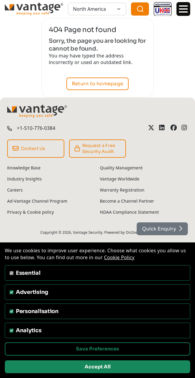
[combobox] (140, 9)
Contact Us (29, 148)
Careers (15, 190)
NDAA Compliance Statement (129, 212)
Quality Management (121, 168)
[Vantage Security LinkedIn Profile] (162, 127)
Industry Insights (24, 179)
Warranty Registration (122, 190)
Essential (28, 273)
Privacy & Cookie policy (30, 212)
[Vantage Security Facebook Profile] (173, 127)
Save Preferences (97, 349)
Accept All (98, 367)
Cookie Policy (119, 257)
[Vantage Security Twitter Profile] (151, 127)
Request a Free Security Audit (94, 148)
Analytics (29, 330)
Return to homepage (97, 84)
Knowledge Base (24, 168)
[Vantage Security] (34, 9)
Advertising (32, 292)
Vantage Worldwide (119, 179)
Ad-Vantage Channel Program (37, 201)
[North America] (97, 9)
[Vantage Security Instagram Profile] (185, 127)
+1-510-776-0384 (36, 128)
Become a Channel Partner (127, 201)
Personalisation (37, 311)
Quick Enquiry (162, 229)
